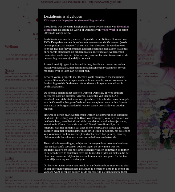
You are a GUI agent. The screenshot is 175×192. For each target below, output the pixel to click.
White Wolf (108, 29)
